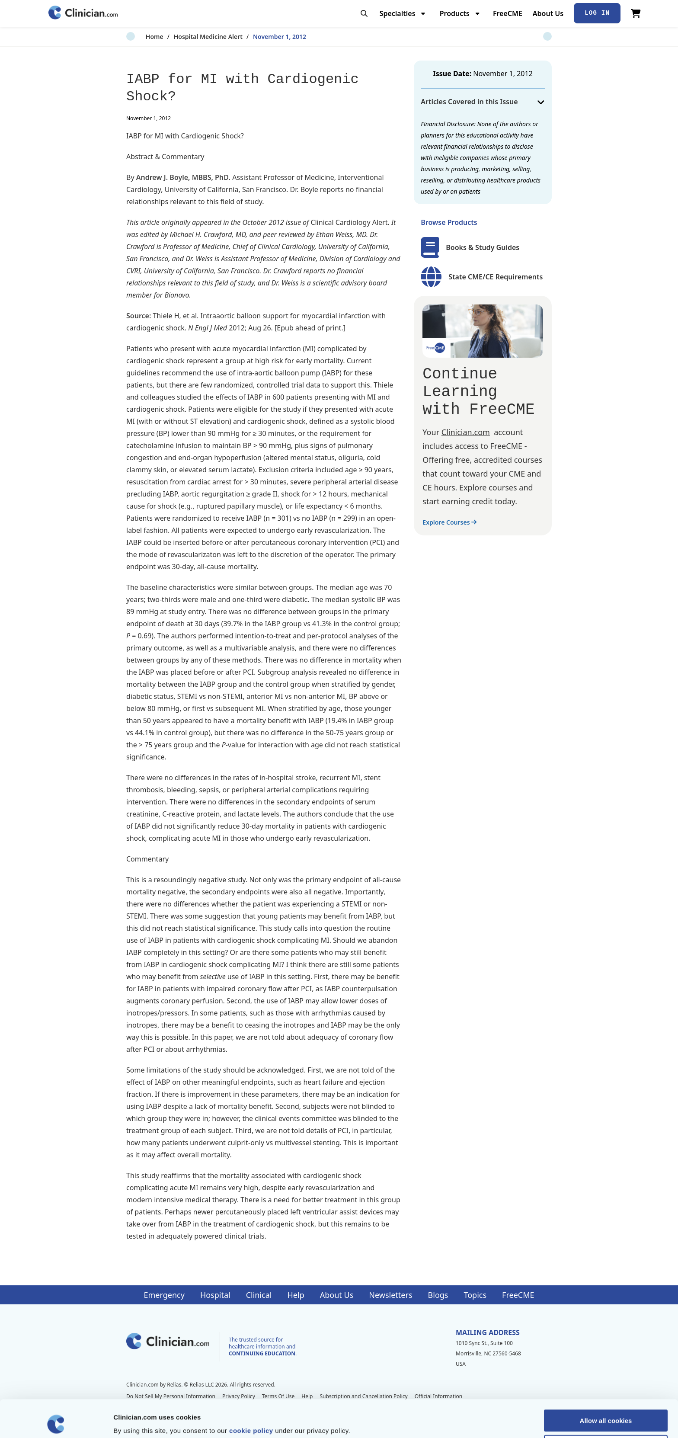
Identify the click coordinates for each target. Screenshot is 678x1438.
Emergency (164, 1295)
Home (135, 36)
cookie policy (251, 1392)
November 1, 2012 (260, 36)
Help (296, 1295)
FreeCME (507, 13)
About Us (548, 13)
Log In (597, 13)
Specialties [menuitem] (398, 13)
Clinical (259, 1295)
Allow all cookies (606, 1383)
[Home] (83, 13)
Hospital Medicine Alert (188, 36)
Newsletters (390, 1295)
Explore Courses (449, 522)
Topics (475, 1295)
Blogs (438, 1295)
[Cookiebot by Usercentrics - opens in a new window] (56, 1421)
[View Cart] (636, 13)
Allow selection (605, 1408)
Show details (454, 1421)
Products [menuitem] (455, 13)
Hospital (215, 1295)
